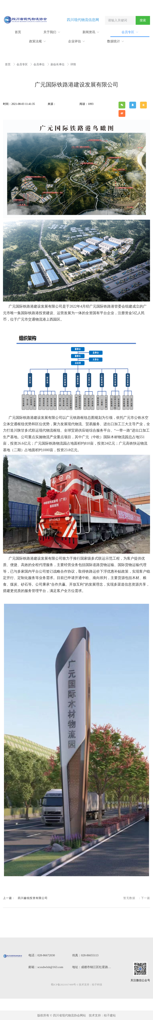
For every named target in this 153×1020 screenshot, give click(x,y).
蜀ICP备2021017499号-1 (64, 984)
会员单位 (39, 64)
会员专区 (22, 64)
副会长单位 (58, 64)
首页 (8, 64)
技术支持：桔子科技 (90, 984)
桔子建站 (110, 1015)
